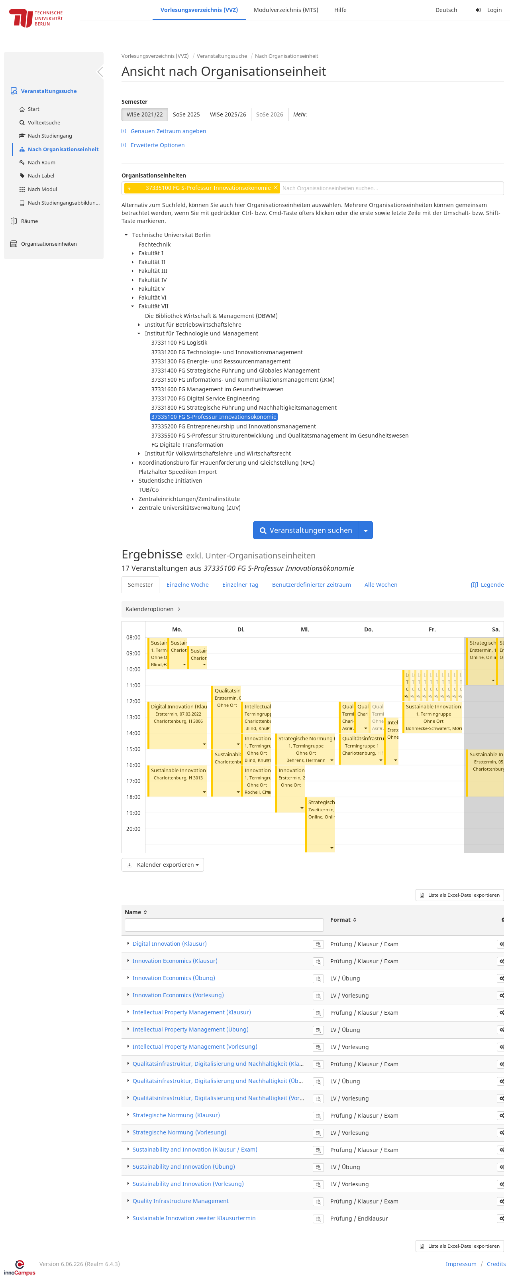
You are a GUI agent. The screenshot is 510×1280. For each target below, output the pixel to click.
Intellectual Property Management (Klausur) (192, 1012)
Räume (23, 221)
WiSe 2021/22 (145, 114)
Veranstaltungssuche (42, 91)
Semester (134, 101)
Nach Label (35, 175)
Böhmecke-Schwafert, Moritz (436, 728)
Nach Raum (36, 162)
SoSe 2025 (186, 114)
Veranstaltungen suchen (306, 530)
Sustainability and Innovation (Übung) (184, 1166)
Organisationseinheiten (42, 243)
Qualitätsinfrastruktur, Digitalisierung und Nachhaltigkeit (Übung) (222, 1081)
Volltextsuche (38, 122)
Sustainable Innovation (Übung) (444, 706)
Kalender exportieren (163, 864)
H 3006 (196, 721)
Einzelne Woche (188, 584)
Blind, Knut (257, 728)
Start (28, 108)
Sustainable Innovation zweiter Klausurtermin (205, 770)
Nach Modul (37, 189)
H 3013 (196, 778)
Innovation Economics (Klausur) (175, 960)
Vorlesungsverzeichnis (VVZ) (199, 10)
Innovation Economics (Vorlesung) (178, 995)
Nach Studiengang (44, 135)
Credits (496, 1264)
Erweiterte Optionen (153, 145)
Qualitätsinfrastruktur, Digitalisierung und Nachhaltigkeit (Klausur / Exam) (233, 1063)
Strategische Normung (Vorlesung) (320, 738)
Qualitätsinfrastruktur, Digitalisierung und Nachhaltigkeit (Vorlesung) (226, 1098)
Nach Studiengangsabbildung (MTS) (60, 202)
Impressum (461, 1264)
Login (487, 10)
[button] (164, 664)
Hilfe (340, 10)
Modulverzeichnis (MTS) (286, 10)
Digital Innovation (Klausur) (184, 706)
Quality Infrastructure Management (181, 1201)
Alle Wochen (381, 584)
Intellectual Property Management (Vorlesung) (195, 1046)
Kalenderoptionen (150, 609)
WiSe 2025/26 (228, 114)
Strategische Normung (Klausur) (176, 1115)
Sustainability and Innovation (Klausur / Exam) (195, 1149)
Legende (487, 584)
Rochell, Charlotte (263, 792)
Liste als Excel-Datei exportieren (460, 894)
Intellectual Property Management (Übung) (191, 1029)
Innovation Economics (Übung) (174, 978)
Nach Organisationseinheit (58, 149)
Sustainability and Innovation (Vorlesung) (188, 1183)
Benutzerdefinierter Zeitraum (311, 584)
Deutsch (446, 10)
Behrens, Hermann (306, 760)
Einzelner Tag (240, 584)
